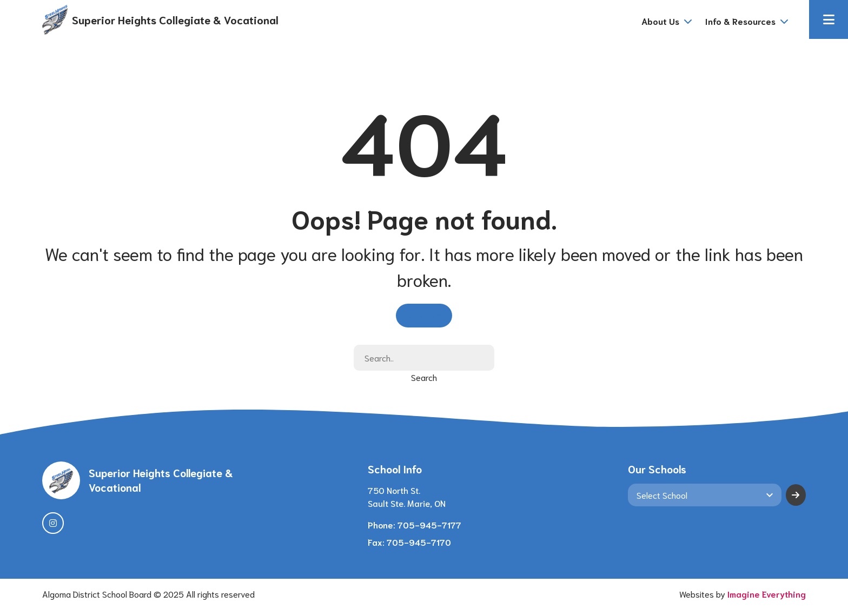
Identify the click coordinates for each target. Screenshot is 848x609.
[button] (828, 19)
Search (424, 377)
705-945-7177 (429, 524)
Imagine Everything (766, 593)
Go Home (424, 314)
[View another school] (704, 495)
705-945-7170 (419, 541)
